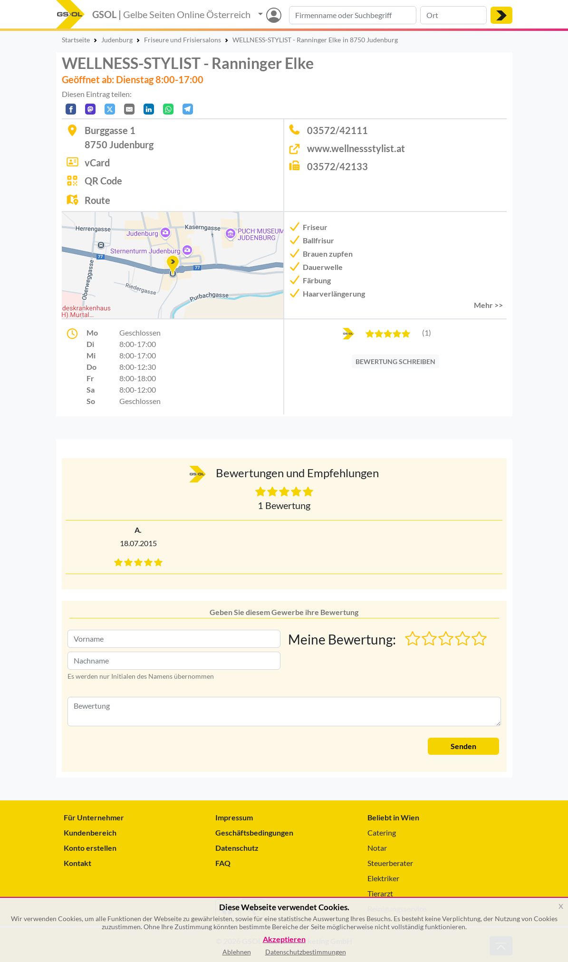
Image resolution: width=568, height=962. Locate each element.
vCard (97, 162)
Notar (377, 847)
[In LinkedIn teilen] (149, 109)
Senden (463, 745)
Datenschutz (237, 847)
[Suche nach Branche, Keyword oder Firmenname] (352, 15)
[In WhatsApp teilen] (168, 109)
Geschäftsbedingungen (254, 832)
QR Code (103, 180)
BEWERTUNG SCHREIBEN (395, 361)
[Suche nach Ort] (453, 15)
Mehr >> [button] (488, 304)
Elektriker (383, 878)
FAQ (223, 862)
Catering (381, 832)
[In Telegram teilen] (188, 109)
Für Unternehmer (94, 817)
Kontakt (77, 862)
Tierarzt (380, 893)
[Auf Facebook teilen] (71, 109)
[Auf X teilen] (110, 109)
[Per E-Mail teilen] (129, 109)
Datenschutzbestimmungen (305, 952)
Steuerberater (390, 862)
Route (97, 200)
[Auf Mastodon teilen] (90, 109)
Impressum (234, 817)
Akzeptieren (284, 939)
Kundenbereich (90, 832)
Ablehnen (236, 952)
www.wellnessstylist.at (356, 148)
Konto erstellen (90, 847)
